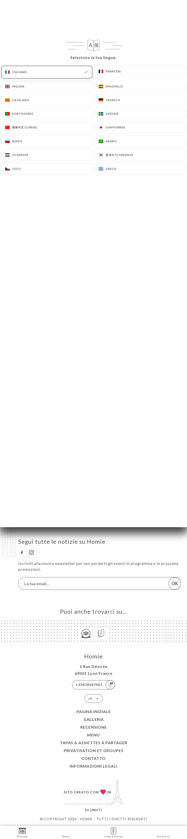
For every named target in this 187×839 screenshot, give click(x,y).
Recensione (93, 727)
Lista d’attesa (113, 832)
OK (174, 583)
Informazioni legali (93, 766)
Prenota (22, 832)
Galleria (94, 719)
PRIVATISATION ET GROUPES (93, 750)
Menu (93, 735)
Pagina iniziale (93, 711)
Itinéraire (163, 832)
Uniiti (96, 810)
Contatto (93, 758)
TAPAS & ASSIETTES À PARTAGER (93, 742)
